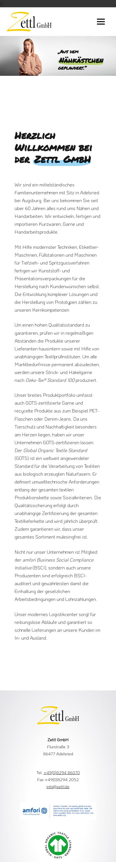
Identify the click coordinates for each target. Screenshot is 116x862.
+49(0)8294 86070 (61, 772)
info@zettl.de (58, 786)
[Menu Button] (100, 21)
